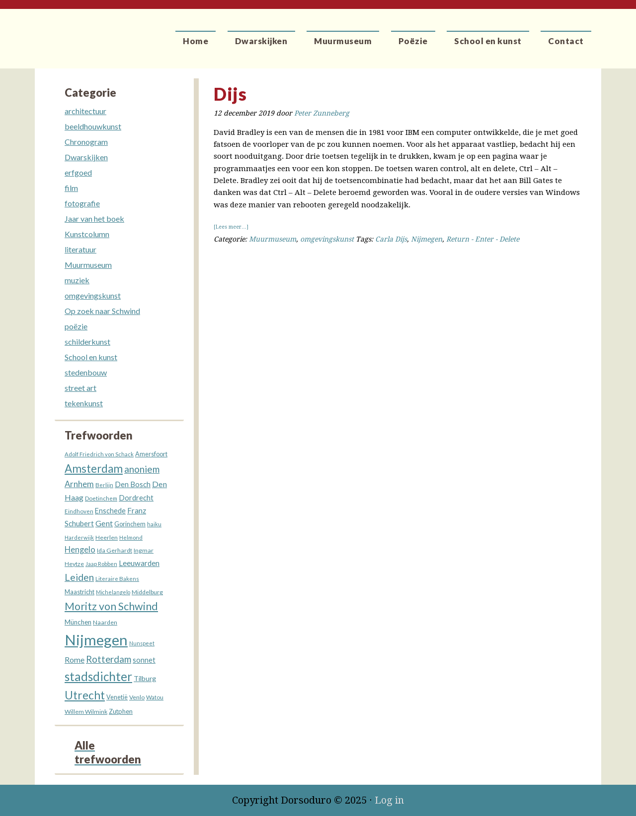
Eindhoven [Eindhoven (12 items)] (79, 511)
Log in (389, 800)
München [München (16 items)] (78, 622)
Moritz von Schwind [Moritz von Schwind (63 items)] (111, 606)
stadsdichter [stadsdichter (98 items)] (98, 676)
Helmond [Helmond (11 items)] (131, 537)
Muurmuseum (272, 239)
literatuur (80, 249)
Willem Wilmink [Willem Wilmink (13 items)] (86, 711)
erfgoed (78, 172)
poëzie (76, 326)
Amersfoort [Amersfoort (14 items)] (151, 454)
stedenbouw (86, 372)
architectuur (85, 111)
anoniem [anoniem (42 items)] (141, 469)
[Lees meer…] (231, 227)
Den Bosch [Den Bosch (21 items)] (133, 484)
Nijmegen (426, 239)
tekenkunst (84, 403)
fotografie (82, 203)
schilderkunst (87, 341)
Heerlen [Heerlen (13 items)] (106, 537)
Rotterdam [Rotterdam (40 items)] (108, 659)
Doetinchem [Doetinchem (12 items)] (101, 498)
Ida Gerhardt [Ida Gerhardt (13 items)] (114, 550)
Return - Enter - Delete (482, 239)
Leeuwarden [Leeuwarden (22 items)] (139, 563)
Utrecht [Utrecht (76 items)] (85, 695)
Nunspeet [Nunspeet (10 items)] (142, 643)
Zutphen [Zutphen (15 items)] (121, 711)
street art (80, 387)
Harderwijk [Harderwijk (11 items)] (79, 537)
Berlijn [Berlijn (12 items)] (104, 485)
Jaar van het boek (94, 218)
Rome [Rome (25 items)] (74, 659)
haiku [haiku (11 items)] (154, 524)
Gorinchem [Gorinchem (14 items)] (130, 524)
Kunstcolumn (87, 234)
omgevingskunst (327, 239)
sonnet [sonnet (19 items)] (144, 660)
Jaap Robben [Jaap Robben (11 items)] (101, 564)
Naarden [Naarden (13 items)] (105, 622)
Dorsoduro (81, 32)
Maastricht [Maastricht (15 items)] (79, 592)
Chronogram (86, 141)
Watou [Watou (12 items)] (154, 697)
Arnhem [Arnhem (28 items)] (79, 484)
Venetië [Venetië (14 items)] (117, 697)
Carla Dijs (391, 239)
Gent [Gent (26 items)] (104, 523)
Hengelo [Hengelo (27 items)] (80, 550)
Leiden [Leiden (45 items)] (79, 577)
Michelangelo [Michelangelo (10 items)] (113, 592)
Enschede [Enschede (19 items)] (110, 510)
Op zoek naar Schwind (102, 310)
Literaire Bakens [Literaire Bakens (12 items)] (117, 578)
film (71, 187)
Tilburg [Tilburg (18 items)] (145, 678)
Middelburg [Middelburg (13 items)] (147, 592)
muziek (77, 280)
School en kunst (91, 357)
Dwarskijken (86, 157)
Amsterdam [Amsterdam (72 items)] (94, 468)
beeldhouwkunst (93, 126)
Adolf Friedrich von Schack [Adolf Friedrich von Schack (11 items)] (99, 454)
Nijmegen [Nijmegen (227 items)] (96, 639)
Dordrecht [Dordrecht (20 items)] (136, 498)
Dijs (230, 93)
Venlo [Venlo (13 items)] (137, 697)
